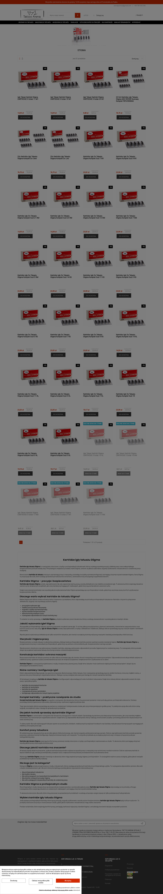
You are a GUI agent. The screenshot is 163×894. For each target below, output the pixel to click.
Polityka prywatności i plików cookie (67, 888)
